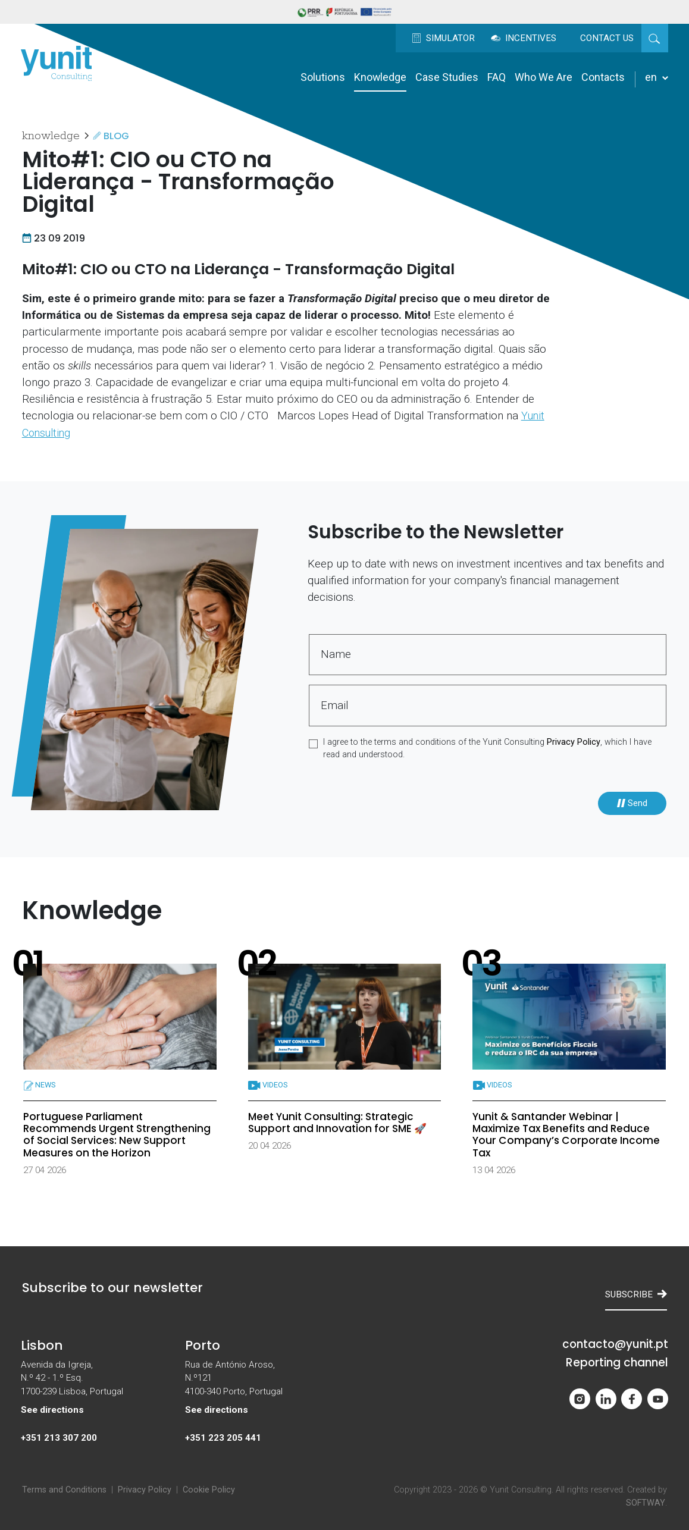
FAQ (496, 77)
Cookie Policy (209, 1490)
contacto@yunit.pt (615, 1345)
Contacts (603, 77)
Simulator (443, 38)
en (656, 77)
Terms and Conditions (64, 1490)
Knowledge (380, 77)
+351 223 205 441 (223, 1437)
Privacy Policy (573, 742)
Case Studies (446, 77)
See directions (52, 1409)
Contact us (607, 38)
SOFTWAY (645, 1503)
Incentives (523, 38)
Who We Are (543, 77)
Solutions (322, 77)
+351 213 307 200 (59, 1437)
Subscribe (636, 1294)
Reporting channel (617, 1363)
